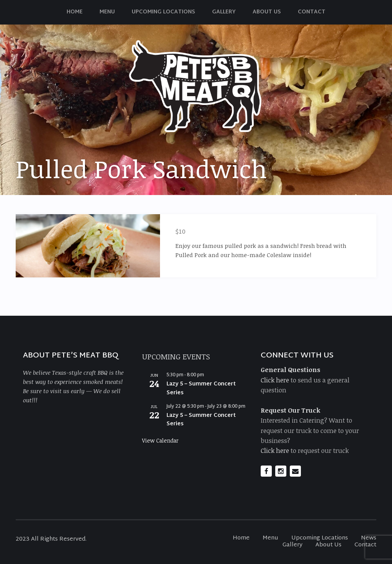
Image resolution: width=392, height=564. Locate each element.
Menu (107, 12)
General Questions (290, 369)
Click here (275, 379)
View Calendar (160, 440)
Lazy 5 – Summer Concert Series (201, 388)
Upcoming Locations (163, 12)
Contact (311, 12)
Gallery (224, 12)
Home (75, 12)
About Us (267, 12)
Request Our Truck (290, 410)
